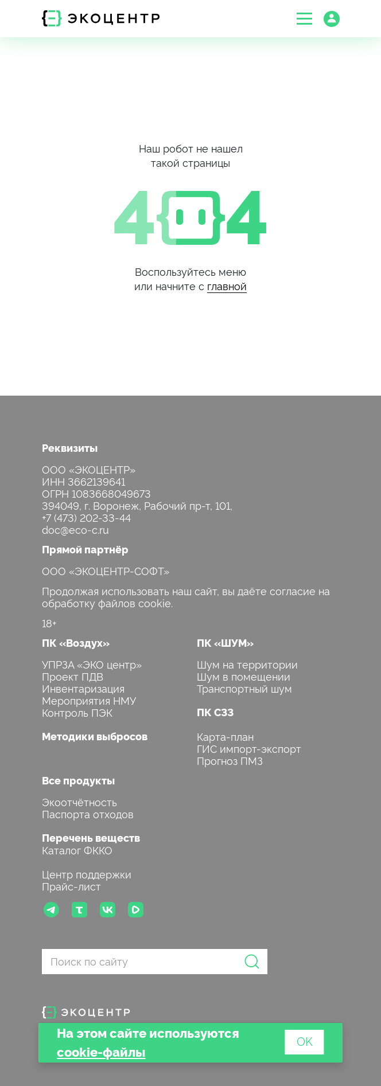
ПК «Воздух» (76, 642)
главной (227, 285)
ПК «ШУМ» (225, 642)
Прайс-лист (71, 885)
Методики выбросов (94, 736)
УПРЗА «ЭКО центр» (92, 664)
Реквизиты (70, 447)
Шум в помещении (243, 676)
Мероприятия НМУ (89, 700)
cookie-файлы (101, 1051)
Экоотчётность (79, 801)
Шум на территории (247, 664)
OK (305, 1041)
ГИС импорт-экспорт (249, 748)
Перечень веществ (91, 837)
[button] (304, 19)
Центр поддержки (86, 873)
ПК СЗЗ (215, 712)
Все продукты (78, 780)
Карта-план (225, 736)
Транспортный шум (244, 688)
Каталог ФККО (77, 849)
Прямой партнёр (85, 549)
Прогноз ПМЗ (230, 760)
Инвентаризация (83, 688)
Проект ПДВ (72, 676)
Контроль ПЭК (77, 712)
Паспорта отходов (88, 813)
